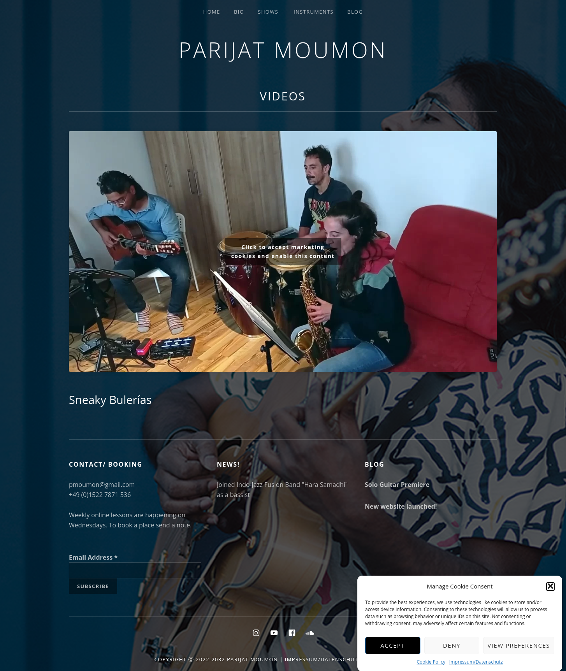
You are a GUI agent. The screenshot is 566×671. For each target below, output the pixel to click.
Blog (355, 11)
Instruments (314, 11)
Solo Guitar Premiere (397, 484)
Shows (268, 11)
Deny (452, 649)
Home (211, 11)
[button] (550, 590)
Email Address (93, 557)
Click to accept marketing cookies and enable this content (283, 251)
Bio (239, 11)
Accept (392, 649)
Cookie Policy (431, 665)
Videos (283, 96)
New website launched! (401, 506)
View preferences (518, 649)
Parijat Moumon (283, 49)
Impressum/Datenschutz (476, 665)
